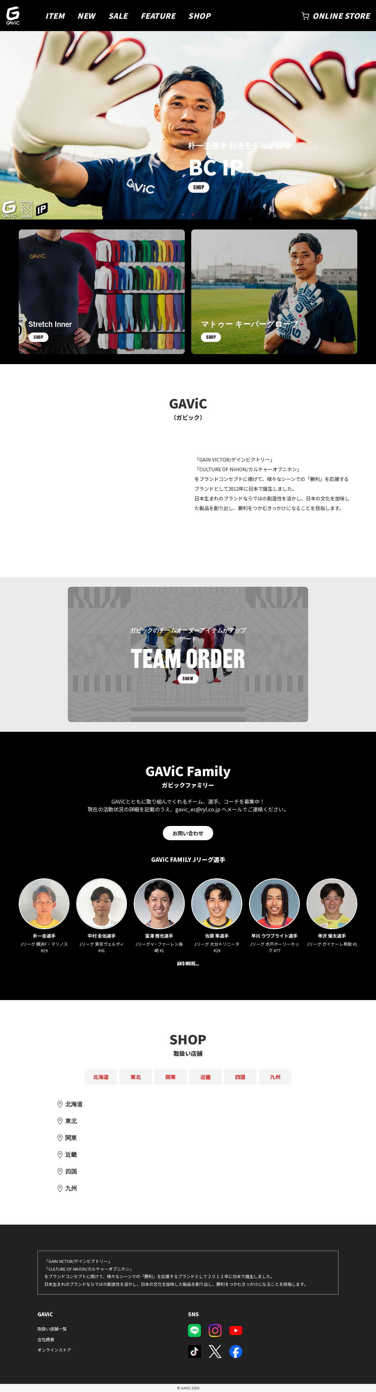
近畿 (205, 1077)
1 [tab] (183, 214)
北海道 (101, 1077)
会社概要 (45, 1339)
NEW (86, 15)
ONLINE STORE (341, 15)
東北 (136, 1077)
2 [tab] (193, 214)
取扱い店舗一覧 (52, 1329)
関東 (170, 1077)
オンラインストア (54, 1350)
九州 (275, 1077)
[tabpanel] (188, 125)
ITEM (54, 15)
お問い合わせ (188, 833)
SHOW (188, 678)
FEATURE (158, 15)
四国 (240, 1077)
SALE (118, 15)
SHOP (199, 15)
